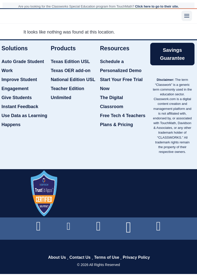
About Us (57, 257)
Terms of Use (106, 257)
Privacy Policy (136, 257)
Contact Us (80, 257)
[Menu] (187, 16)
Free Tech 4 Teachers (122, 115)
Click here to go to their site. (157, 6)
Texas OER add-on (70, 70)
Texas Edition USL (70, 61)
